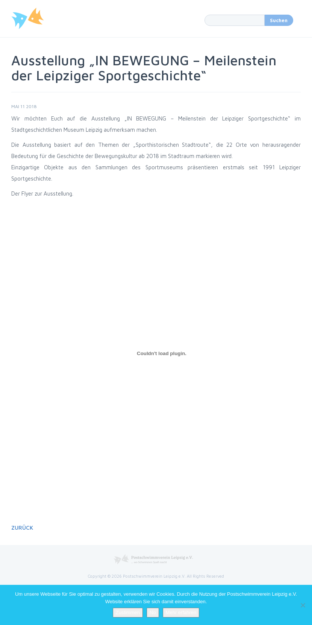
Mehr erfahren (181, 612)
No (153, 612)
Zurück (22, 527)
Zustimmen (128, 612)
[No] (302, 605)
